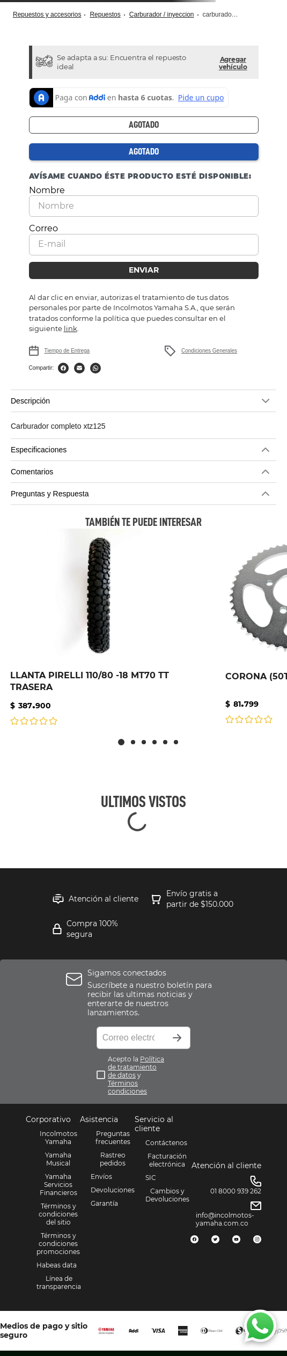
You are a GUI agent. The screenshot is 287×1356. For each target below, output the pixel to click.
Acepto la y (136, 1075)
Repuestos (105, 14)
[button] (233, 62)
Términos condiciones (127, 1087)
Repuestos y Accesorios (47, 14)
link (70, 328)
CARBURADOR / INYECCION (161, 14)
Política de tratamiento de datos (136, 1067)
